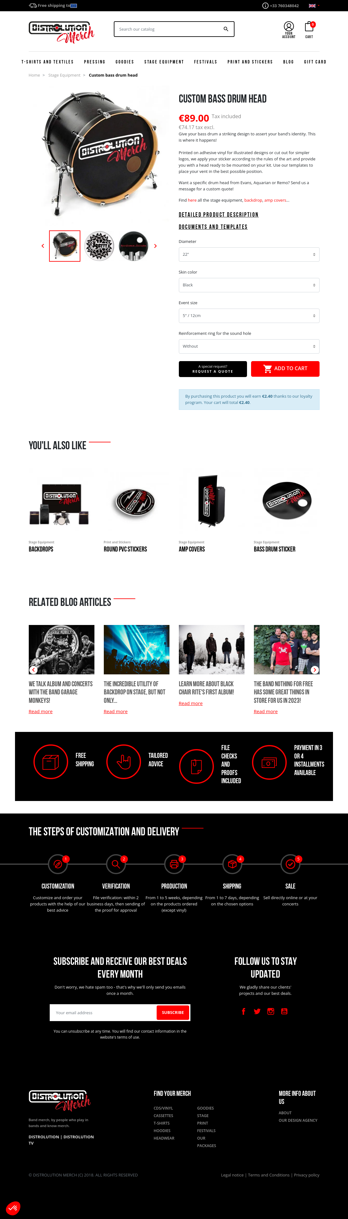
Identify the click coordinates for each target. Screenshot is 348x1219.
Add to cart (285, 369)
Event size (188, 302)
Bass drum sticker (274, 549)
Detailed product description (219, 215)
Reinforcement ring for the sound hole (215, 333)
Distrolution (44, 1137)
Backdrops (41, 549)
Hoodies (162, 1130)
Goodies (205, 1108)
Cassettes (163, 1115)
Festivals (206, 1130)
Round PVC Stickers (125, 549)
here (192, 200)
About (285, 1113)
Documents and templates (213, 227)
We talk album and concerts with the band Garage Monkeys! (61, 693)
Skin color (188, 272)
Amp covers (192, 549)
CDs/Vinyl (163, 1108)
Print (202, 1123)
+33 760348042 (284, 6)
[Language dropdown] (314, 5)
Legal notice (233, 1175)
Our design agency (298, 1120)
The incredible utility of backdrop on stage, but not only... (134, 693)
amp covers (275, 200)
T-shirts (162, 1123)
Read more (116, 711)
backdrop (253, 200)
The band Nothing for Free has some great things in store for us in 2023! (283, 693)
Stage (203, 1115)
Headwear (164, 1138)
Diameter (188, 241)
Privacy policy (306, 1175)
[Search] (166, 29)
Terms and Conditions (269, 1175)
